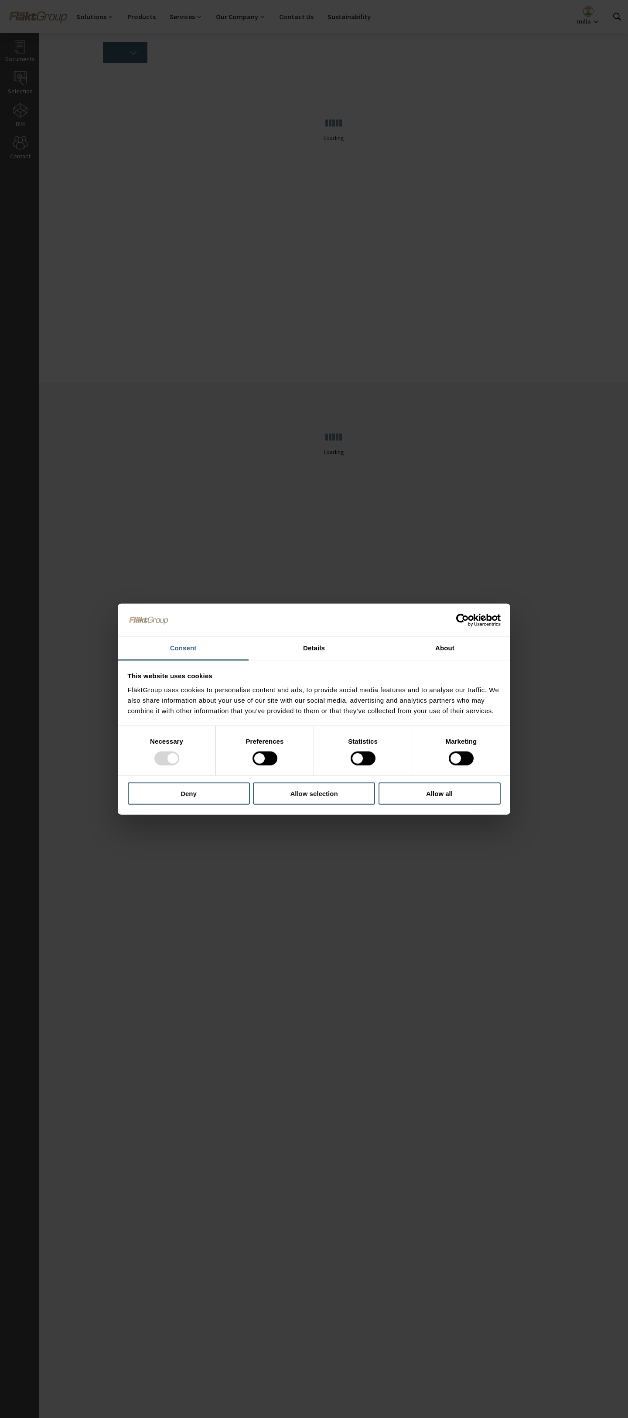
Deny (189, 793)
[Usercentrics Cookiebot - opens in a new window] (462, 620)
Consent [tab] (183, 648)
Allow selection (314, 793)
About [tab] (444, 648)
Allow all (439, 793)
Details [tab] (314, 648)
